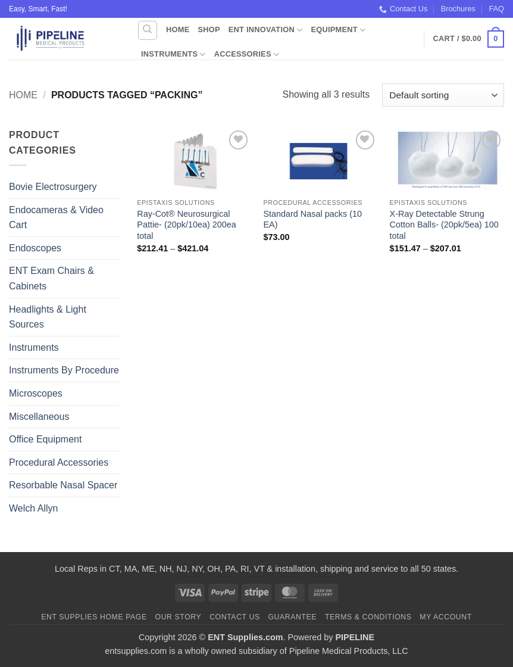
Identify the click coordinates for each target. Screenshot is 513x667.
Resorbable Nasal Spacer (63, 485)
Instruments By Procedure (64, 370)
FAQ (496, 8)
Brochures (458, 8)
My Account (445, 617)
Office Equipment (45, 439)
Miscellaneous (39, 417)
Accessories (246, 54)
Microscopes (35, 393)
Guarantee (292, 617)
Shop (209, 29)
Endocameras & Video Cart (56, 217)
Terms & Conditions (368, 617)
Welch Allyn (33, 508)
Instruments (173, 54)
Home (177, 29)
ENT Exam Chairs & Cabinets (51, 278)
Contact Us (403, 9)
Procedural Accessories (58, 462)
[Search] (147, 30)
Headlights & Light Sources (47, 317)
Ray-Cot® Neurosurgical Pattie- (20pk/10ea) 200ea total (186, 225)
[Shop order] (443, 95)
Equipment (338, 30)
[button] (468, 39)
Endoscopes (35, 248)
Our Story (178, 617)
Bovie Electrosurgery (53, 187)
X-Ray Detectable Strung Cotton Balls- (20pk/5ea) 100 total (444, 225)
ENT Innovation (266, 30)
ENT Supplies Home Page (94, 617)
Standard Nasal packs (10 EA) (312, 219)
